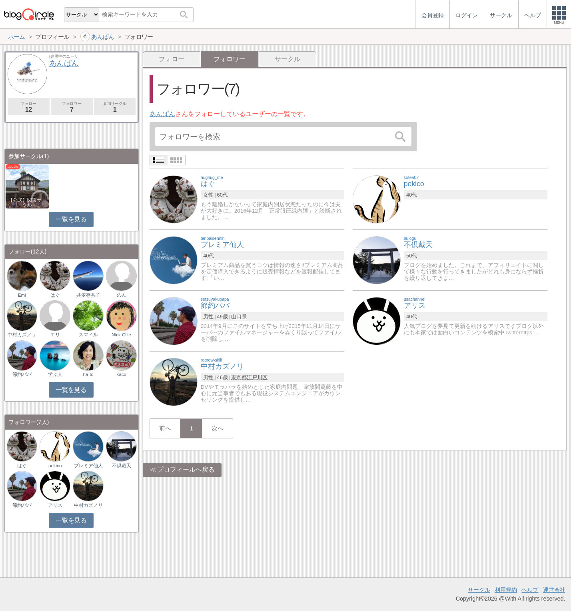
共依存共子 (88, 295)
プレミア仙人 (88, 465)
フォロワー (72, 107)
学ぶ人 (55, 374)
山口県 (239, 317)
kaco (121, 374)
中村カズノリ (22, 334)
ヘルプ (529, 590)
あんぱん (162, 114)
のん (121, 295)
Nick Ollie (121, 334)
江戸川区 (257, 377)
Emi (22, 295)
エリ (55, 334)
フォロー (171, 59)
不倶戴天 (121, 465)
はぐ (55, 295)
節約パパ (22, 374)
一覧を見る (71, 219)
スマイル (88, 334)
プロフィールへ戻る (186, 469)
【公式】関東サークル (27, 202)
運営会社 (554, 590)
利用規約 (506, 590)
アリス (55, 505)
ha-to (88, 374)
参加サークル (115, 107)
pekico (55, 465)
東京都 (239, 377)
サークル (287, 59)
